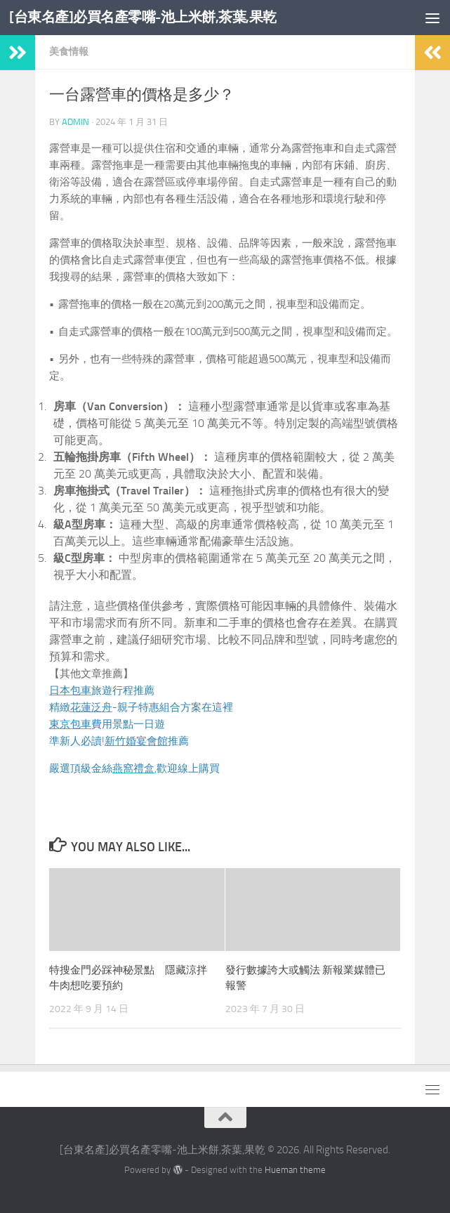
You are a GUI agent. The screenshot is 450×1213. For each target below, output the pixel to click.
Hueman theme (295, 1170)
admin (75, 122)
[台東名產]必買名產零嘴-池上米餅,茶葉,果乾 (149, 17)
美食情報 (68, 52)
